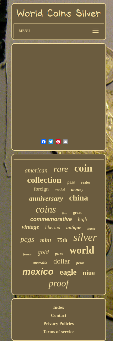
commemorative (51, 219)
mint (45, 240)
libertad (52, 227)
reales (85, 182)
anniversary (46, 198)
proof (58, 283)
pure (59, 253)
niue (89, 272)
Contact (58, 315)
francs (27, 254)
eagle (68, 272)
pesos (80, 263)
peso (71, 182)
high (82, 219)
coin (83, 168)
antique (73, 227)
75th (62, 240)
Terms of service (58, 331)
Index (58, 307)
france (91, 228)
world (81, 250)
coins (46, 209)
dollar (61, 261)
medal (60, 189)
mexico (37, 271)
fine (64, 213)
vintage (30, 227)
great (77, 212)
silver (85, 237)
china (78, 197)
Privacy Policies (58, 323)
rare (61, 169)
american (36, 170)
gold (43, 252)
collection (44, 180)
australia (40, 262)
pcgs (27, 239)
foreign (41, 189)
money (77, 189)
